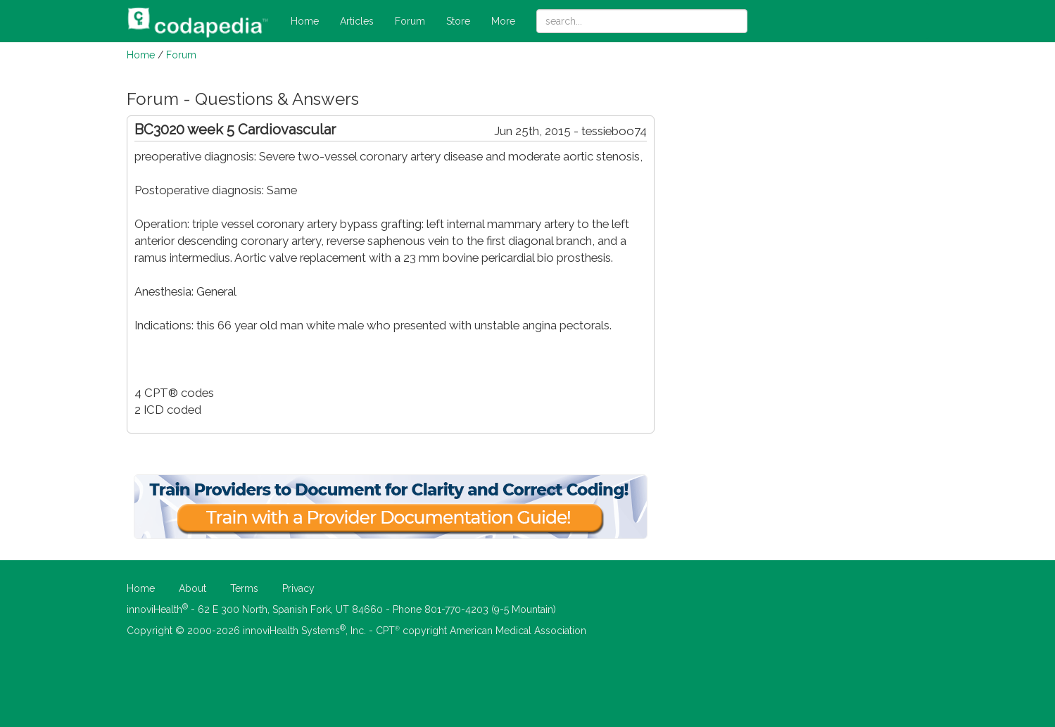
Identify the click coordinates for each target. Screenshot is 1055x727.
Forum (410, 21)
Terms (244, 588)
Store (458, 21)
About (192, 588)
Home (305, 21)
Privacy (298, 588)
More (503, 21)
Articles (357, 21)
